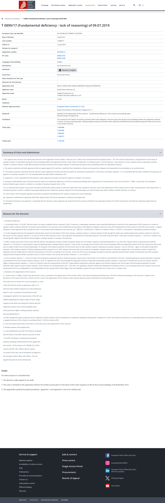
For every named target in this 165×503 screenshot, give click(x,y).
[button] (82, 152)
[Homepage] (2, 19)
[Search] (134, 5)
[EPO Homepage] (27, 5)
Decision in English (67, 70)
